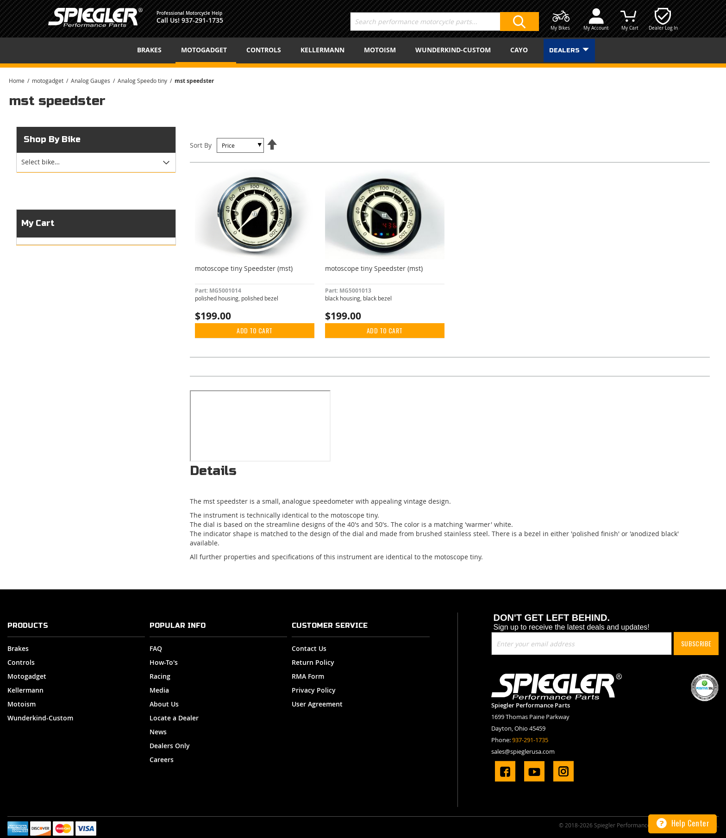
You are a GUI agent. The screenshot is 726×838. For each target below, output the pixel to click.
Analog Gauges (91, 80)
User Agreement (317, 704)
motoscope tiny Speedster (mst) (244, 268)
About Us (164, 704)
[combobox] (444, 21)
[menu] (363, 50)
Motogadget (26, 676)
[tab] (96, 162)
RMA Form (308, 676)
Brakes (18, 648)
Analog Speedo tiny (143, 80)
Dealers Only (170, 745)
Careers (162, 759)
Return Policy (313, 662)
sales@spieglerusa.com (523, 751)
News (158, 731)
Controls (21, 662)
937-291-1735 (202, 20)
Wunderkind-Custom (40, 717)
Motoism (21, 704)
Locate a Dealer (174, 717)
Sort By (201, 145)
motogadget (48, 80)
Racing (160, 676)
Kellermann (25, 690)
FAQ (156, 648)
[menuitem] (151, 50)
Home (17, 80)
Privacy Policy (314, 690)
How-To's (164, 662)
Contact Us (309, 648)
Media (159, 690)
